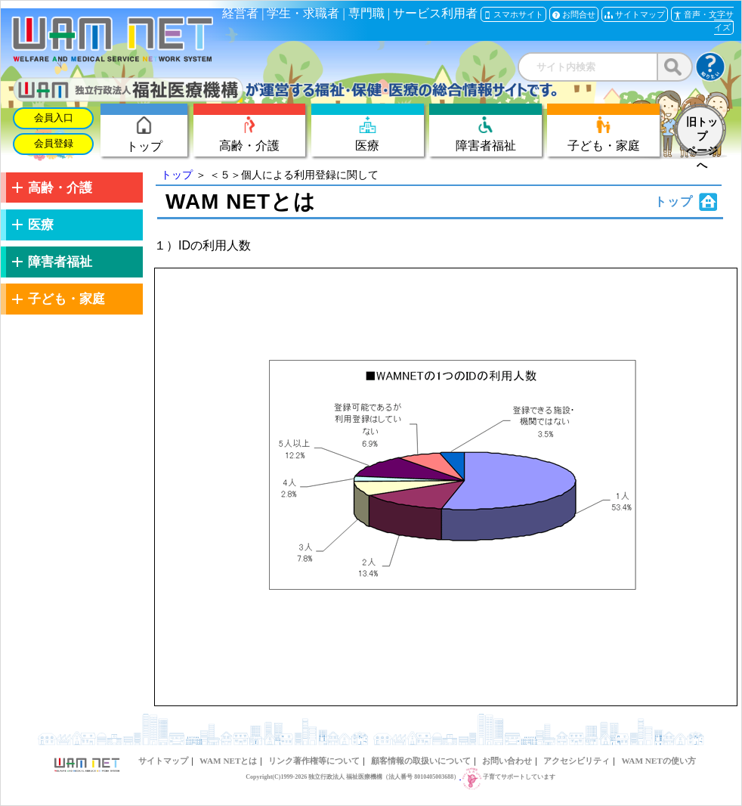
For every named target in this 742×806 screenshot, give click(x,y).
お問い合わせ (507, 760)
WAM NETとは (228, 760)
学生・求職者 (303, 13)
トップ (177, 175)
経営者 (240, 13)
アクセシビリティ (576, 760)
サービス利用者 (435, 13)
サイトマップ (163, 760)
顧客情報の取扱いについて (421, 760)
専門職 (366, 13)
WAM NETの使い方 (658, 760)
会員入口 (53, 118)
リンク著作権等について (314, 760)
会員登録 (53, 143)
